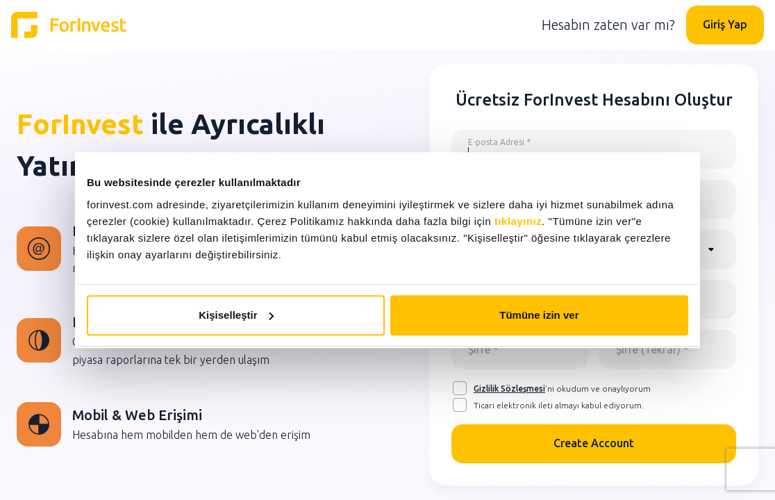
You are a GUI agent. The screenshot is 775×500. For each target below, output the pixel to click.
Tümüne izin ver (538, 315)
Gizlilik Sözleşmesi (509, 388)
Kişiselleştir (236, 315)
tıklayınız (518, 221)
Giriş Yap (725, 24)
